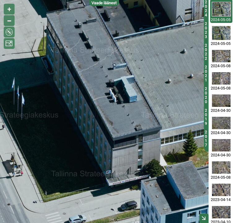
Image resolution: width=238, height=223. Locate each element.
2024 (206, 8)
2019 (206, 117)
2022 (206, 52)
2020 (206, 95)
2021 (206, 73)
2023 (206, 30)
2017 (206, 138)
